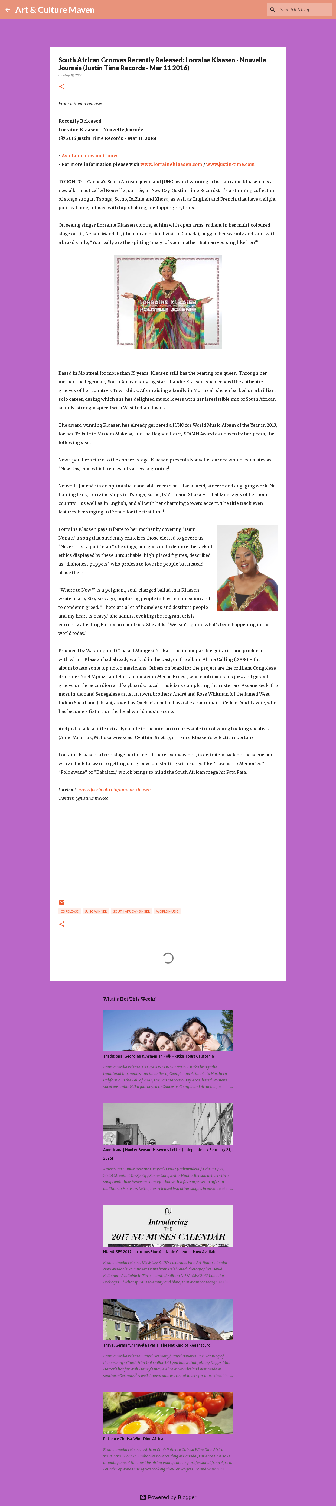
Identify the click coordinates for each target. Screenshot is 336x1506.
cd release (70, 911)
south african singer (131, 911)
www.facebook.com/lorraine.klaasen (115, 789)
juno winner (96, 911)
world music (167, 911)
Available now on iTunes (91, 155)
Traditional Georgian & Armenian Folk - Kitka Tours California (158, 1056)
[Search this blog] (303, 9)
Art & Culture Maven (55, 9)
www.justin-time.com (230, 164)
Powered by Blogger (168, 1497)
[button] (61, 87)
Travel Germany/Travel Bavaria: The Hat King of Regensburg (157, 1345)
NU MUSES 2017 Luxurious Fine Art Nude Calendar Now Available (160, 1252)
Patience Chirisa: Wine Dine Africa (133, 1439)
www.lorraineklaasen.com (171, 164)
